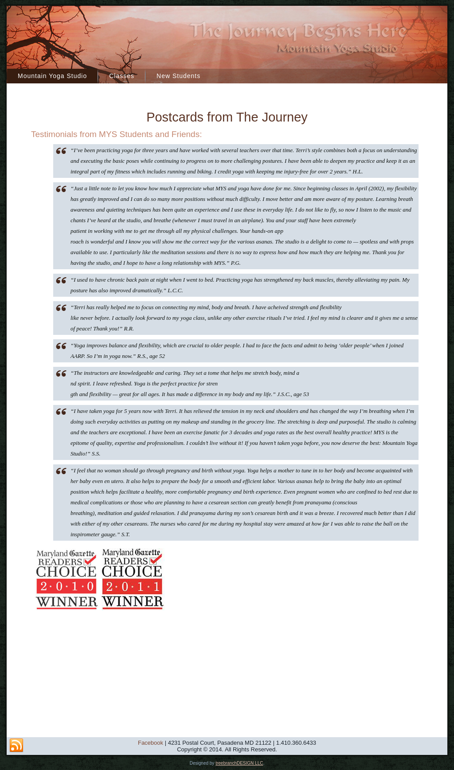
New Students (178, 75)
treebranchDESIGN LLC (239, 763)
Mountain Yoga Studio (52, 75)
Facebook (150, 742)
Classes (121, 75)
